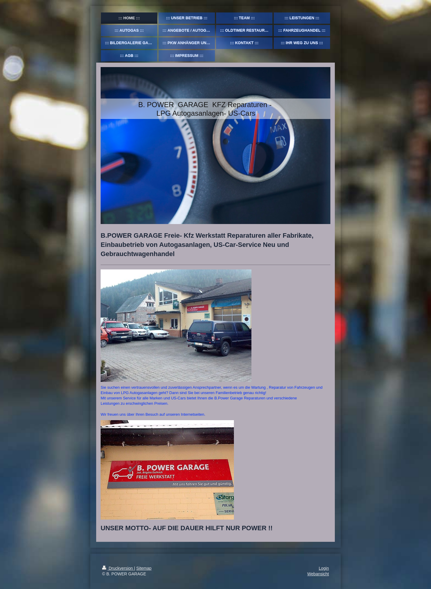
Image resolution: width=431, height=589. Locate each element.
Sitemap (143, 568)
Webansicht (318, 573)
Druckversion (118, 568)
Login (324, 568)
